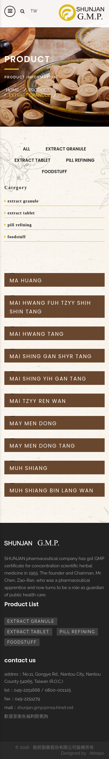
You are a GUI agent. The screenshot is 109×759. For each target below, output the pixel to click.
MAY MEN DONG (33, 423)
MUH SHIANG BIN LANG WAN (52, 490)
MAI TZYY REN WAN (38, 401)
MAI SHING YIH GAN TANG (48, 378)
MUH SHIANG (29, 468)
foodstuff (54, 171)
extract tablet (19, 213)
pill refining (80, 160)
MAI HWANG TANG (37, 334)
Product (38, 90)
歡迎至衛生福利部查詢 (26, 716)
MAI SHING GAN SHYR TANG (51, 356)
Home (12, 90)
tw (34, 11)
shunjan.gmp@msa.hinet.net (45, 707)
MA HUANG (26, 280)
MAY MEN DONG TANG (42, 445)
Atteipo (96, 753)
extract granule (29, 95)
